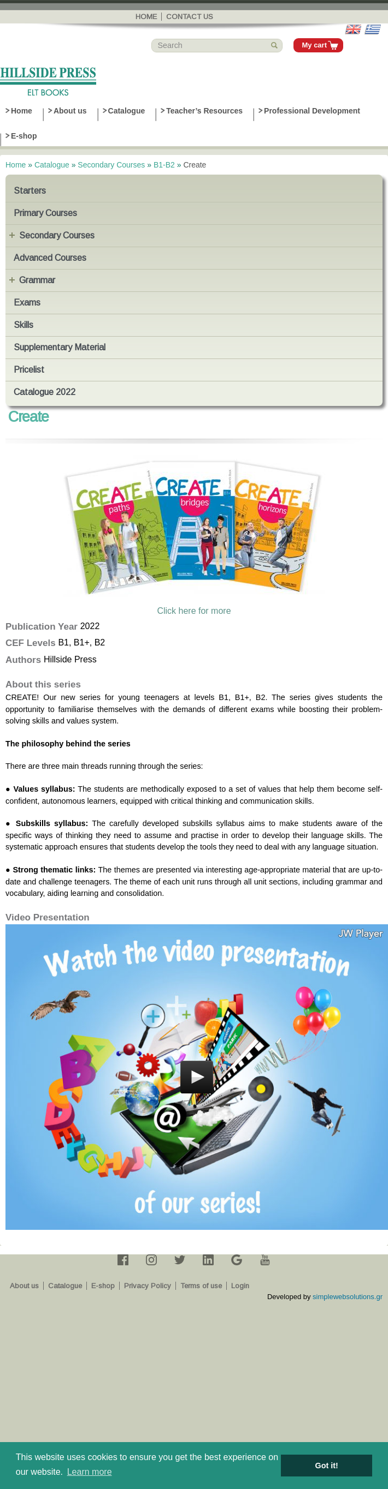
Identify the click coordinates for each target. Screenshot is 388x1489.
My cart (314, 45)
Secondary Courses (111, 164)
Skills (23, 325)
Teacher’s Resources (204, 110)
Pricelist (29, 369)
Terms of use (201, 1286)
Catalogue (126, 110)
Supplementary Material (59, 347)
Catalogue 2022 (44, 392)
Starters (30, 190)
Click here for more (194, 610)
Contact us (189, 17)
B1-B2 (164, 164)
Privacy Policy (147, 1286)
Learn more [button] (89, 1471)
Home (146, 17)
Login (240, 1286)
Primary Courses (45, 213)
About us (70, 110)
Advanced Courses (50, 257)
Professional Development (312, 110)
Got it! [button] (326, 1465)
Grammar (37, 280)
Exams (27, 302)
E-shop (24, 135)
